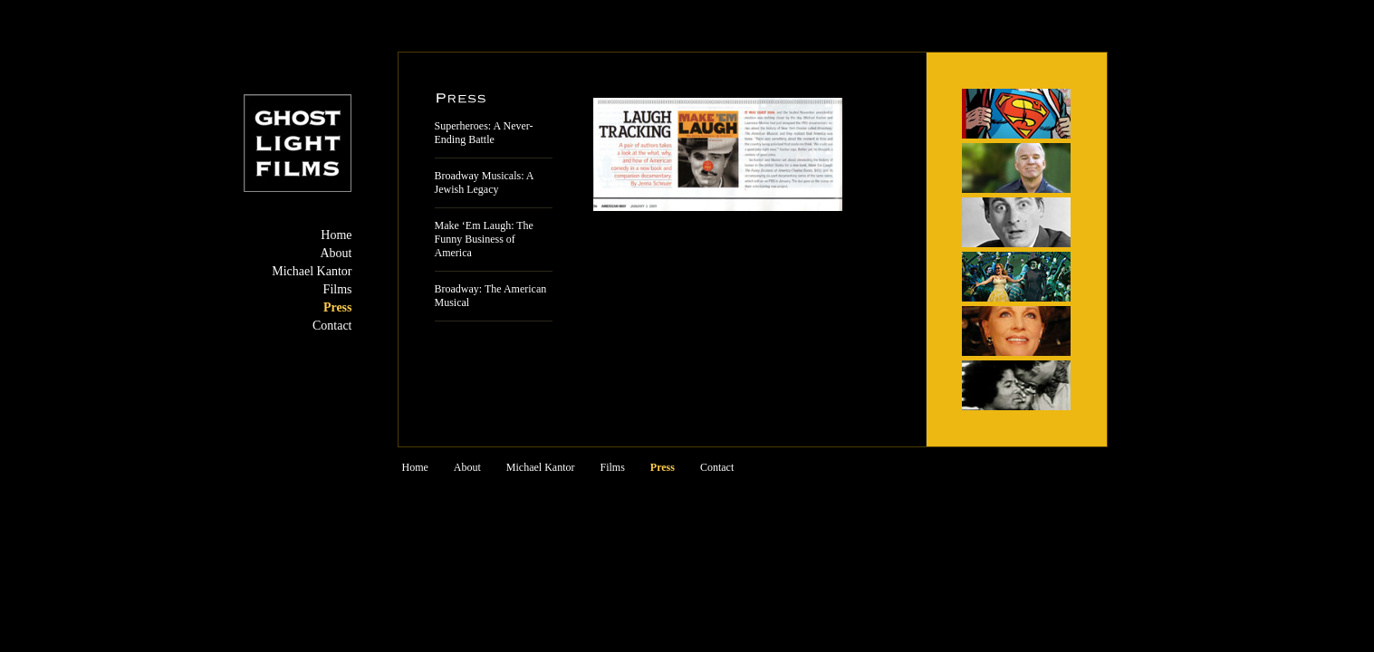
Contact (332, 325)
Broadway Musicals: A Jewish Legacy (484, 182)
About (336, 253)
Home (336, 235)
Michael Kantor (311, 271)
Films (337, 289)
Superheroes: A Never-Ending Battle (484, 133)
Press (337, 307)
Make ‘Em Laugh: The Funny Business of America (484, 239)
